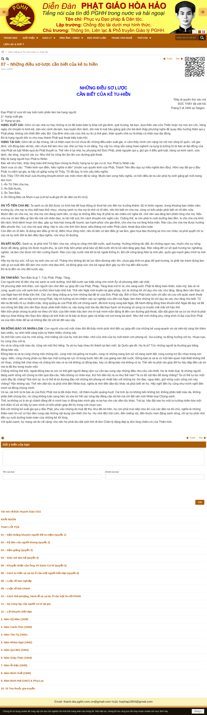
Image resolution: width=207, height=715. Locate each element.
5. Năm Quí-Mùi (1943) (15, 649)
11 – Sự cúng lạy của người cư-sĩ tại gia (26, 603)
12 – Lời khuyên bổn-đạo (16, 611)
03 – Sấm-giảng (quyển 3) (17, 550)
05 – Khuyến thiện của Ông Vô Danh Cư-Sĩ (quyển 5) (34, 565)
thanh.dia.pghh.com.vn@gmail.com (87, 701)
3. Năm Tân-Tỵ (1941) (14, 634)
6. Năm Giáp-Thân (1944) (16, 657)
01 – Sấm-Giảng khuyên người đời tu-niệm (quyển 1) (33, 534)
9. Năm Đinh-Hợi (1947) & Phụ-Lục (22, 680)
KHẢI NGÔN (8, 519)
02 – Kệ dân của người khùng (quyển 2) (25, 542)
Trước (169, 58)
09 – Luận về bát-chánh (15, 588)
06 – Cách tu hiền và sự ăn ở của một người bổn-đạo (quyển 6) (40, 573)
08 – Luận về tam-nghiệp (16, 580)
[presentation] (29, 490)
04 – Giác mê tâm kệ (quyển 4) (20, 557)
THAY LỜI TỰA (10, 526)
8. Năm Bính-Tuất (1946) (16, 673)
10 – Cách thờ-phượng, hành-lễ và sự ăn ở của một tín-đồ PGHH (41, 596)
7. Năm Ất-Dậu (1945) (14, 665)
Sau (178, 58)
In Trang (2, 438)
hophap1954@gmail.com (136, 701)
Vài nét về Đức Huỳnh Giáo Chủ (21, 511)
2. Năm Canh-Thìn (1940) (16, 626)
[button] (30, 37)
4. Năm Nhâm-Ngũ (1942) (16, 642)
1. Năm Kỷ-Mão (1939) (14, 619)
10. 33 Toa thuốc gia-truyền (18, 688)
